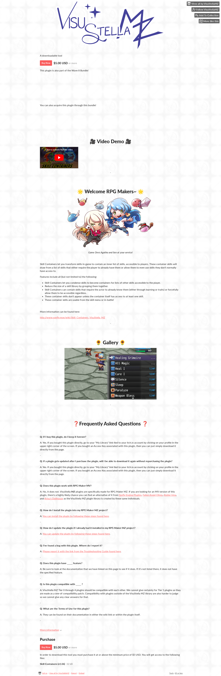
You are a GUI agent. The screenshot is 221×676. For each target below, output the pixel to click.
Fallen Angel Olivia (153, 494)
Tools (171, 673)
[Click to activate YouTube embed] (59, 157)
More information (51, 629)
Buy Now (46, 63)
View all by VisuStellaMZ (59, 673)
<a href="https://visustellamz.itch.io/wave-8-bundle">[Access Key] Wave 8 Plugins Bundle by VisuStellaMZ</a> (110, 87)
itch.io (44, 673)
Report (74, 673)
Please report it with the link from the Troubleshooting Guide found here (82, 551)
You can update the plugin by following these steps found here (76, 533)
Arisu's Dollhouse (53, 498)
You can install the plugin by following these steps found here (76, 516)
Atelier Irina (170, 494)
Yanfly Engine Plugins (130, 494)
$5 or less (179, 673)
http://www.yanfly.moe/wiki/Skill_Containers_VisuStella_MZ (72, 317)
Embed (81, 673)
